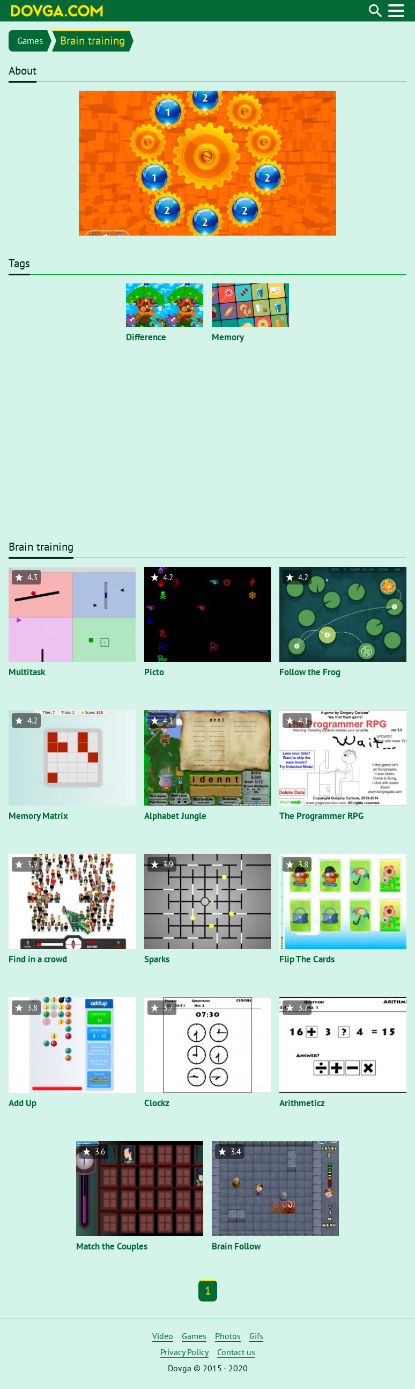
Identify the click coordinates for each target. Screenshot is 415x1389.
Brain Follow (236, 1246)
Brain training (92, 40)
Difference (146, 337)
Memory (228, 337)
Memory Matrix (38, 816)
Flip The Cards (307, 959)
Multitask (27, 672)
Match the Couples (111, 1246)
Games (30, 41)
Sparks (156, 959)
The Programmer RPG (321, 816)
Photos (228, 1335)
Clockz (156, 1103)
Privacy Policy (184, 1352)
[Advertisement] (207, 456)
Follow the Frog (309, 672)
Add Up (22, 1103)
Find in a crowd (38, 959)
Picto (154, 672)
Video (162, 1335)
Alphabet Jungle (175, 816)
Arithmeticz (302, 1103)
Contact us (236, 1352)
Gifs (256, 1335)
